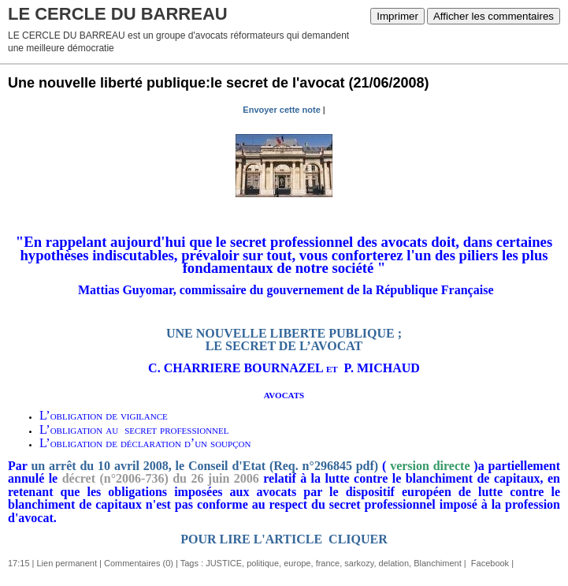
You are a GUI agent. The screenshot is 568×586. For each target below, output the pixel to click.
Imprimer (397, 16)
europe (297, 563)
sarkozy (358, 563)
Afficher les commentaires (493, 16)
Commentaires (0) (138, 563)
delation (394, 563)
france (328, 563)
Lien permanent (67, 563)
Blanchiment (438, 563)
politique (263, 563)
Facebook (489, 563)
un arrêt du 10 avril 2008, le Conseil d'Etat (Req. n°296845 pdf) (204, 465)
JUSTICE (224, 563)
